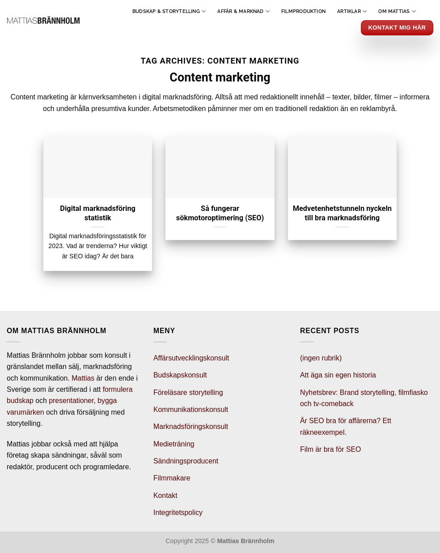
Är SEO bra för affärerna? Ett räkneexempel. (345, 426)
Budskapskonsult (180, 375)
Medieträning (174, 444)
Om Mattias (397, 11)
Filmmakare (171, 478)
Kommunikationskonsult (190, 409)
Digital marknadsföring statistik (97, 213)
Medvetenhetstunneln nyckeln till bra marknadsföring (342, 213)
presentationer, (72, 400)
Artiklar (352, 11)
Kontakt (165, 495)
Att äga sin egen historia (338, 375)
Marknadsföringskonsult (190, 426)
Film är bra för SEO (330, 449)
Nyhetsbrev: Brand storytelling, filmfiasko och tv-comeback (364, 398)
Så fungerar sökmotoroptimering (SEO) (220, 213)
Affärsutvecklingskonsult (191, 358)
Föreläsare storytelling (188, 392)
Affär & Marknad (243, 11)
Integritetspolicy (178, 512)
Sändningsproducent (185, 461)
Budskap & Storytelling (169, 11)
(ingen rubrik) (321, 358)
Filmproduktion (303, 11)
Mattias (83, 378)
